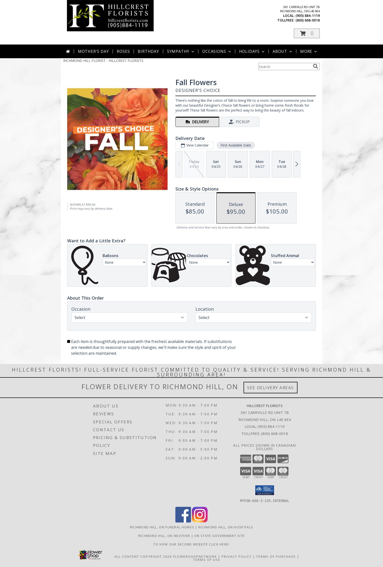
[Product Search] (284, 66)
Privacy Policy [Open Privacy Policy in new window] (237, 556)
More (309, 51)
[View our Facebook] (183, 521)
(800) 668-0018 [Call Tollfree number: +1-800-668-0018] (274, 433)
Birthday (148, 51)
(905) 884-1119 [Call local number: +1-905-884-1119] (308, 15)
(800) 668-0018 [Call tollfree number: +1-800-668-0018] (308, 20)
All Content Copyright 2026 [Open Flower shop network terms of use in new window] (143, 556)
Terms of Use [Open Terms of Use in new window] (206, 559)
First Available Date (236, 145)
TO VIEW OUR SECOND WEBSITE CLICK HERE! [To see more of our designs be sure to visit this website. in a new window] (191, 544)
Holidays (252, 51)
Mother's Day (93, 51)
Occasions (217, 51)
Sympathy (181, 51)
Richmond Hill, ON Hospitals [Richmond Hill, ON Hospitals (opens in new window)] (225, 527)
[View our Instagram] (200, 521)
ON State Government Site (219, 535)
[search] (315, 66)
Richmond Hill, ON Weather (164, 535)
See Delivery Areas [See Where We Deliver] (270, 387)
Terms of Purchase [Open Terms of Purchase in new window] (276, 556)
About (283, 51)
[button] (307, 33)
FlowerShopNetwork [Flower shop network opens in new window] (195, 556)
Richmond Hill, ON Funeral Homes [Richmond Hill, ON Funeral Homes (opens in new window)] (162, 527)
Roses (123, 51)
